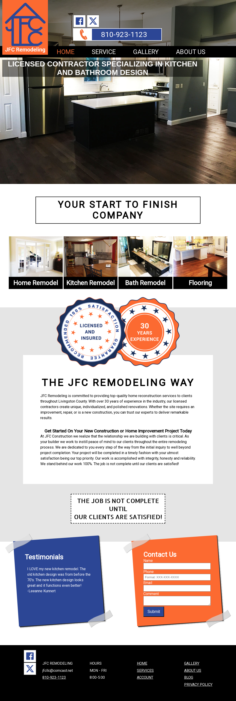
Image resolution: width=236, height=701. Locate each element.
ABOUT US (190, 52)
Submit (154, 611)
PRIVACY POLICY (198, 683)
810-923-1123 (124, 34)
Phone (148, 570)
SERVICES (145, 669)
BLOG (188, 676)
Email (147, 581)
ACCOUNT (145, 676)
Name (148, 559)
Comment (151, 592)
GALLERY (146, 52)
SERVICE (104, 52)
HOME (65, 52)
